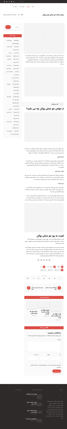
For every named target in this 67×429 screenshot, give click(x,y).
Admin (59, 266)
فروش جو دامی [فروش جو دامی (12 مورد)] (16, 93)
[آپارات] (4, 2)
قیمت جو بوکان (43, 270)
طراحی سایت (61, 427)
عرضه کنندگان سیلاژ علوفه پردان (31, 408)
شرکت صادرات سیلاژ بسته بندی (31, 401)
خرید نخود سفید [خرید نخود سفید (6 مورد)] (16, 62)
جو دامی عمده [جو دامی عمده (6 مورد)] (16, 53)
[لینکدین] (7, 2)
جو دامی (57, 320)
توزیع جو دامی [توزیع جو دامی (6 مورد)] (9, 40)
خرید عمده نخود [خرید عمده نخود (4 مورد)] (16, 59)
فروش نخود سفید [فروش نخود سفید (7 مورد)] (16, 99)
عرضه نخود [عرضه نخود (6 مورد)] (17, 71)
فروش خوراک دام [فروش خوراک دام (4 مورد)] (16, 96)
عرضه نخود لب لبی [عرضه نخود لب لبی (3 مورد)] (9, 71)
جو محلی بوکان (50, 270)
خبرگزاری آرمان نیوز (10, 427)
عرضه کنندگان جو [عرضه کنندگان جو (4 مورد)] (16, 81)
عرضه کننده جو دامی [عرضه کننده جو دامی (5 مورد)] (15, 78)
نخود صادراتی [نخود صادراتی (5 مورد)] (16, 131)
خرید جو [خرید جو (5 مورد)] (10, 53)
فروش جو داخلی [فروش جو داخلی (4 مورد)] (16, 90)
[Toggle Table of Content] (60, 104)
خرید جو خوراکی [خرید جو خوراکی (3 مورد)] (16, 56)
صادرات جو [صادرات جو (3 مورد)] (9, 65)
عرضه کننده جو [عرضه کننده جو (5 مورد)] (16, 74)
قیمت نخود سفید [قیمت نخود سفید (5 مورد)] (16, 118)
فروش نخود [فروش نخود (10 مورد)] (9, 96)
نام (60, 355)
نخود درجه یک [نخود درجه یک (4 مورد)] (8, 121)
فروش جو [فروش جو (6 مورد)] (8, 84)
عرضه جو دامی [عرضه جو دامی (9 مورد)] (8, 68)
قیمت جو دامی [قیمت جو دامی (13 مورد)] (9, 112)
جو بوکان (45, 316)
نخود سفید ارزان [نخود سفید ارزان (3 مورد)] (16, 124)
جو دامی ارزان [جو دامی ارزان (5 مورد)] (16, 46)
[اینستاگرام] (9, 2)
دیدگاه (59, 340)
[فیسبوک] (14, 2)
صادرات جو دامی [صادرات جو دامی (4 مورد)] (16, 68)
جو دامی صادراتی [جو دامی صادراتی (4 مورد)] (16, 49)
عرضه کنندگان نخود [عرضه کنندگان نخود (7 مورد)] (15, 84)
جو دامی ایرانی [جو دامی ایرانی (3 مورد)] (9, 46)
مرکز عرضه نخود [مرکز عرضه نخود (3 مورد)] (16, 121)
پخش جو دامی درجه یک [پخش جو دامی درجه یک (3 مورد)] (15, 134)
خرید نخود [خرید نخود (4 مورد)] (9, 59)
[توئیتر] (12, 2)
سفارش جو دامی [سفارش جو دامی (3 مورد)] (16, 65)
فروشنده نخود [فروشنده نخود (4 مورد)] (16, 109)
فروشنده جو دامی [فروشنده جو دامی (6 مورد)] (16, 106)
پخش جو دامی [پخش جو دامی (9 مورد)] (9, 131)
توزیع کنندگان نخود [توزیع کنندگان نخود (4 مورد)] (15, 43)
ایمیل (48, 355)
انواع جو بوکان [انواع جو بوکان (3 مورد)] (16, 40)
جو (41, 266)
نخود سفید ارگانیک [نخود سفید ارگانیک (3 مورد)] (16, 128)
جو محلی (33, 315)
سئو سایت (56, 427)
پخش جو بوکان (57, 270)
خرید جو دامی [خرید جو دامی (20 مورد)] (8, 56)
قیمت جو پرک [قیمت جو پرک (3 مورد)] (16, 115)
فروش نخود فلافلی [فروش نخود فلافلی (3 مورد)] (16, 103)
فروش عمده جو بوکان (30, 394)
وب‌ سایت (36, 355)
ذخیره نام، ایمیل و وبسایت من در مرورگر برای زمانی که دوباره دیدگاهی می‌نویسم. (46, 366)
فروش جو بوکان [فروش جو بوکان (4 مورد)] (16, 87)
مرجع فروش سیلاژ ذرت (31, 415)
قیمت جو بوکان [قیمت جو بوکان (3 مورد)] (16, 112)
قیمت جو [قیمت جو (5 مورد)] (10, 109)
